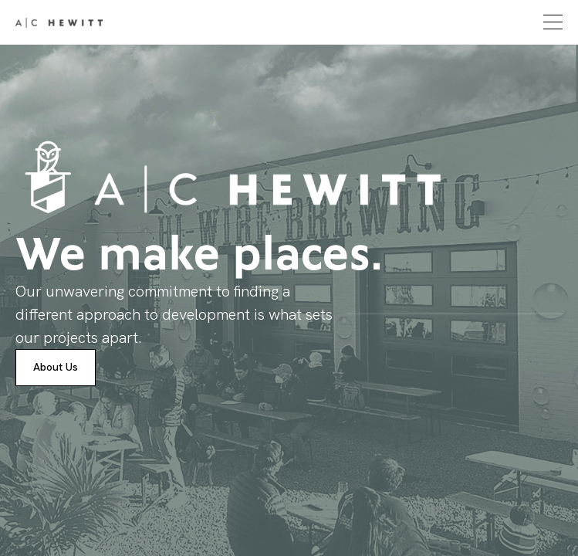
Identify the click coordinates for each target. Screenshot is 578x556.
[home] (59, 22)
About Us (55, 367)
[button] (551, 22)
